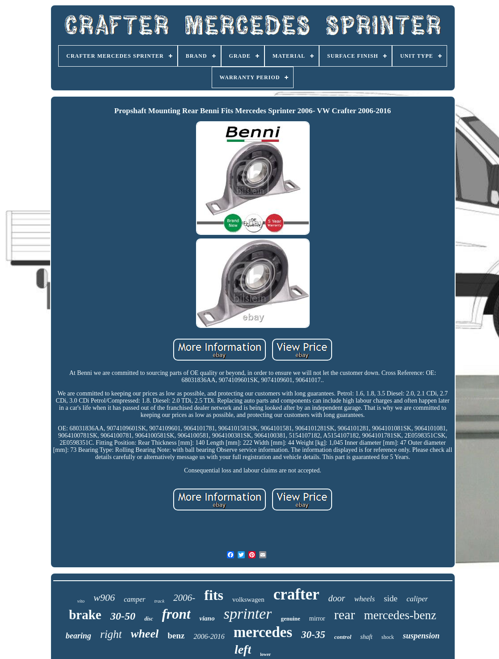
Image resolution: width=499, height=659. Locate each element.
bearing (78, 635)
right (111, 634)
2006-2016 (208, 636)
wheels (364, 599)
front (176, 614)
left (243, 649)
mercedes (263, 632)
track (159, 601)
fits (213, 595)
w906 (104, 597)
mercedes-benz (400, 615)
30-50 (122, 616)
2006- (184, 597)
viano (207, 618)
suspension (421, 635)
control (342, 636)
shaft (366, 636)
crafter (296, 594)
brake (85, 615)
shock (387, 637)
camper (134, 599)
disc (148, 619)
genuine (290, 618)
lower (265, 654)
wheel (144, 633)
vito (81, 601)
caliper (417, 599)
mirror (317, 618)
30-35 (313, 634)
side (391, 598)
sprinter (248, 613)
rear (344, 614)
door (336, 598)
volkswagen (248, 599)
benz (175, 635)
